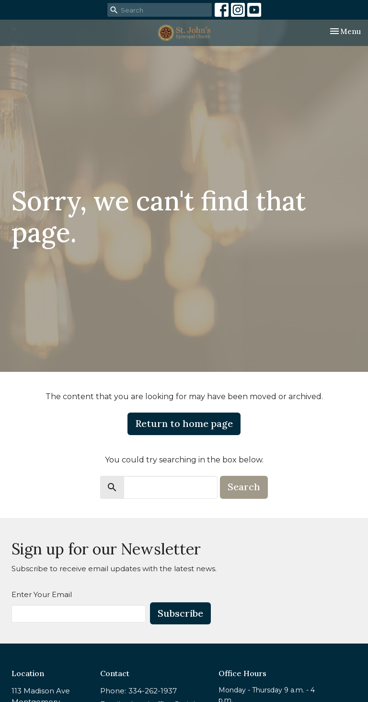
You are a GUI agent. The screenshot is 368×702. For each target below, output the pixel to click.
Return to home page (184, 423)
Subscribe (180, 613)
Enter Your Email (42, 594)
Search (244, 487)
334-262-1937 (152, 690)
